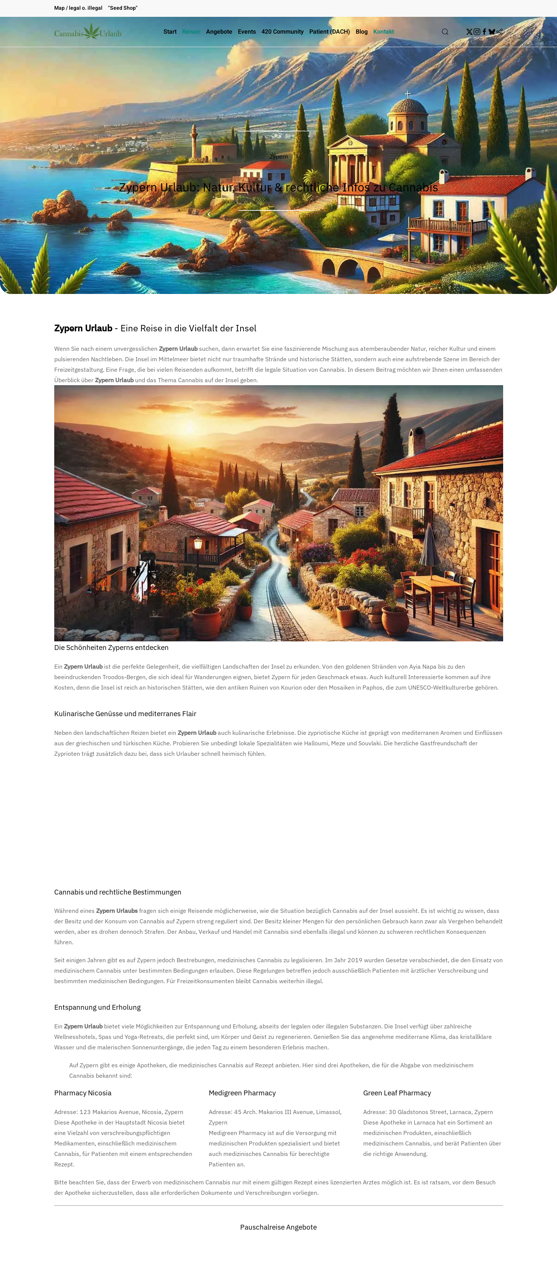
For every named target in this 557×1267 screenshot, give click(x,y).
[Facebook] (484, 31)
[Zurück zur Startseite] (88, 32)
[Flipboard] (499, 31)
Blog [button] (362, 31)
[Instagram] (477, 31)
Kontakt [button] (383, 31)
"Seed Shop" (123, 8)
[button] (445, 32)
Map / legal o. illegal (78, 8)
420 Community (282, 31)
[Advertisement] (278, 818)
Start (170, 31)
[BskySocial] (492, 31)
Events (247, 31)
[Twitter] (469, 31)
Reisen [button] (191, 31)
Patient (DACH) (329, 31)
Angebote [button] (219, 31)
